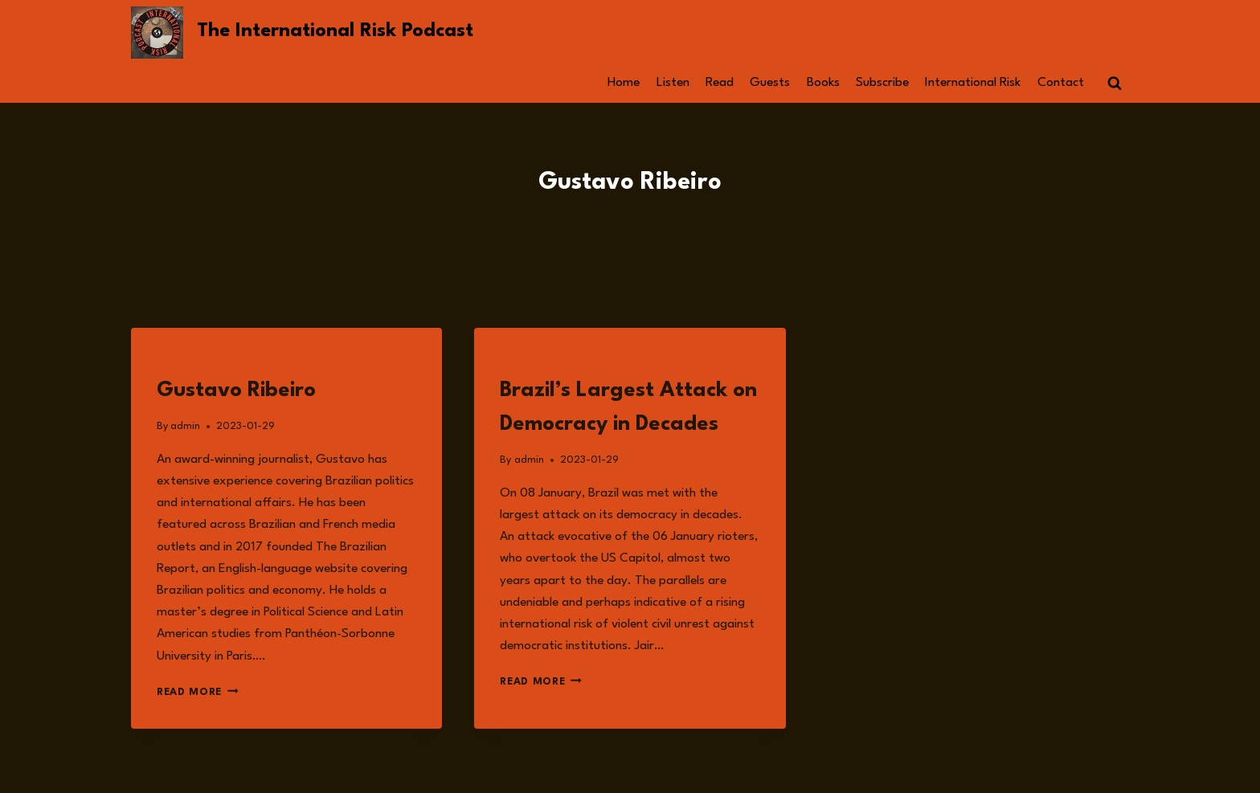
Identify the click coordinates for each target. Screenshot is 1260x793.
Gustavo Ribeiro (236, 390)
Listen (673, 82)
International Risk (973, 82)
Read (720, 82)
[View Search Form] (1114, 83)
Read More (198, 692)
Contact (1060, 82)
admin (185, 426)
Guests (770, 82)
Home (624, 82)
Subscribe (882, 82)
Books (823, 82)
